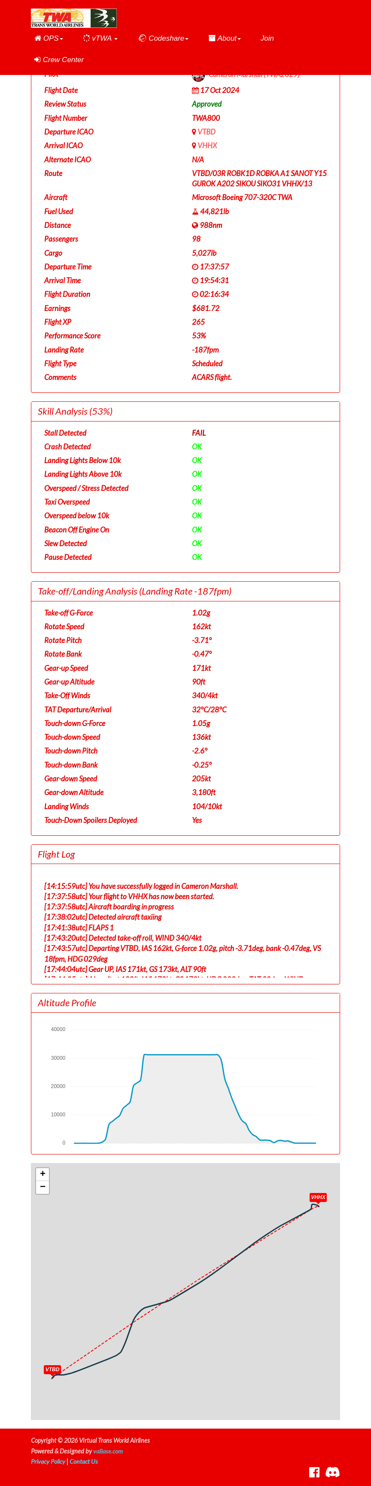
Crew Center (59, 60)
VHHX (207, 145)
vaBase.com (108, 1451)
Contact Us (84, 1461)
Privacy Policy (48, 1461)
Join (267, 38)
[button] (49, 38)
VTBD (207, 131)
